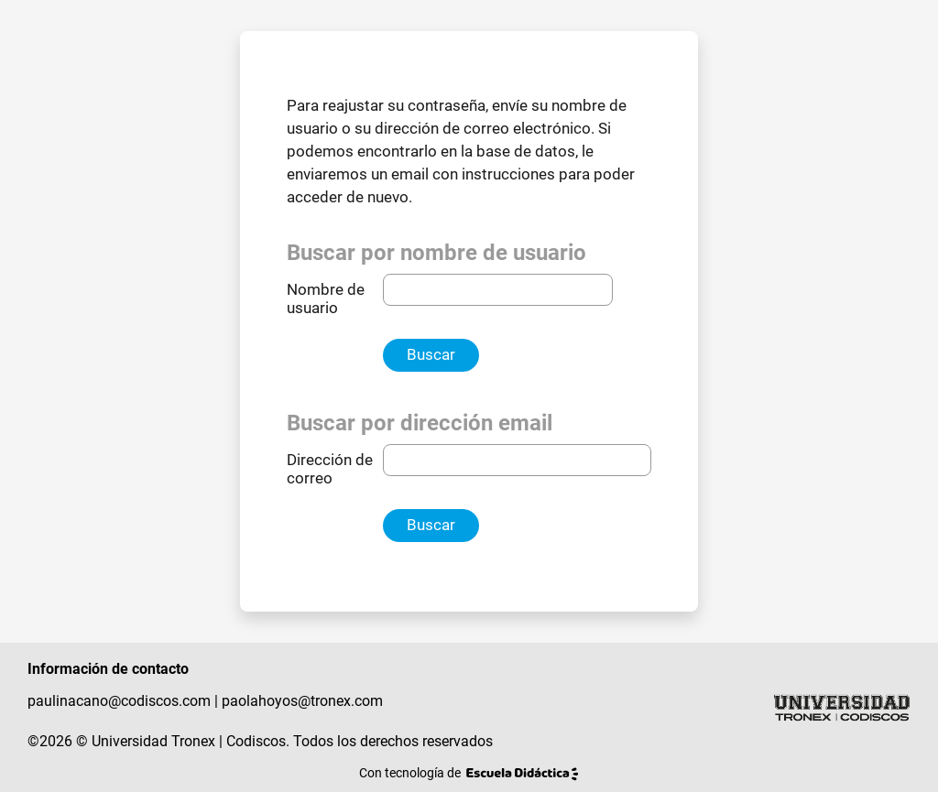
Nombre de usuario (326, 299)
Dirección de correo (330, 469)
